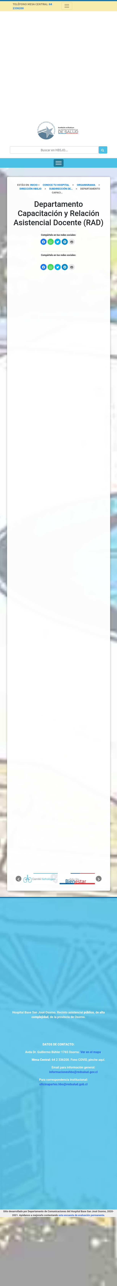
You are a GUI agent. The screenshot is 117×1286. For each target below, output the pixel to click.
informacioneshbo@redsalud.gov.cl (73, 1072)
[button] (18, 879)
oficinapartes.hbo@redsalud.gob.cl (63, 1084)
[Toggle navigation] (66, 6)
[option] (40, 878)
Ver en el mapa (91, 1052)
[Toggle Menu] (59, 163)
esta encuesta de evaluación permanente (81, 1215)
